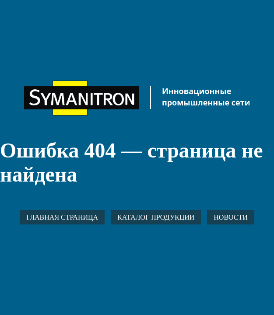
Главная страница (62, 217)
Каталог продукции (155, 217)
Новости (231, 217)
